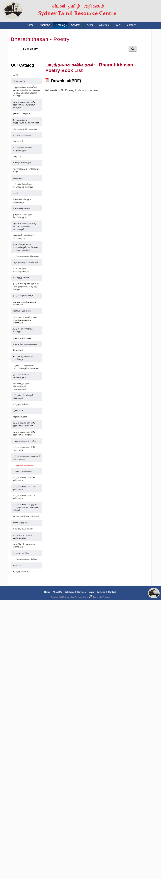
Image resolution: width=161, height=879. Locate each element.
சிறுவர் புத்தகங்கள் (21, 208)
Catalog (60, 25)
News (89, 25)
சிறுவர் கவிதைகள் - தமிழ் (24, 441)
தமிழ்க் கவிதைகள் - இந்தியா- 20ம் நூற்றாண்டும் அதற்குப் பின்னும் (26, 507)
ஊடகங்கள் (18, 178)
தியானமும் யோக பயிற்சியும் (26, 516)
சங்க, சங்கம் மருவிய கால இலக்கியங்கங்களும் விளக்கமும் (25, 320)
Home (30, 25)
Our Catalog (22, 65)
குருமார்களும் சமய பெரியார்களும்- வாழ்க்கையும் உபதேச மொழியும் (26, 247)
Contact (131, 25)
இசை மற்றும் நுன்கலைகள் (25, 344)
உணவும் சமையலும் (22, 162)
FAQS (118, 25)
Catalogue (69, 592)
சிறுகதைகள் (18, 410)
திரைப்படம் (18, 141)
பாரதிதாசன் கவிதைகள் (23, 465)
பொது (15, 75)
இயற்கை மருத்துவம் (22, 338)
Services (75, 25)
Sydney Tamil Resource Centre (76, 597)
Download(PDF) (63, 80)
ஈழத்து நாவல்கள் (20, 571)
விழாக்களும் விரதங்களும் (25, 129)
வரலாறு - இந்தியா (21, 553)
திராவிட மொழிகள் (21, 114)
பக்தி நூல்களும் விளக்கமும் (25, 262)
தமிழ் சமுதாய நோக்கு (23, 296)
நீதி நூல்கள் (18, 350)
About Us (45, 25)
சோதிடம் (17, 156)
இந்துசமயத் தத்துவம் (22, 135)
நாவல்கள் (17, 565)
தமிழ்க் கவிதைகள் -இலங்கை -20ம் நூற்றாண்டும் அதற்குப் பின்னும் (26, 287)
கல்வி (15, 193)
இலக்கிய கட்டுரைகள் (22, 529)
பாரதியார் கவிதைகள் (22, 471)
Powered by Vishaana (99, 597)
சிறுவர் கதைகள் (20, 417)
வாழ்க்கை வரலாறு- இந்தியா (25, 559)
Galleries (104, 25)
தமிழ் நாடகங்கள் (21, 404)
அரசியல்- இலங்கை (22, 311)
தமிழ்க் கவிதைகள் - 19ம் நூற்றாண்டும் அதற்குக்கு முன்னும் (24, 105)
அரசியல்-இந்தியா (21, 522)
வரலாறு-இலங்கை (21, 278)
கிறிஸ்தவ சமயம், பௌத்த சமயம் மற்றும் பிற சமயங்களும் (25, 226)
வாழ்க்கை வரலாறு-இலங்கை (26, 256)
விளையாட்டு (19, 81)
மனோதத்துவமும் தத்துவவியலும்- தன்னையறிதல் (21, 386)
